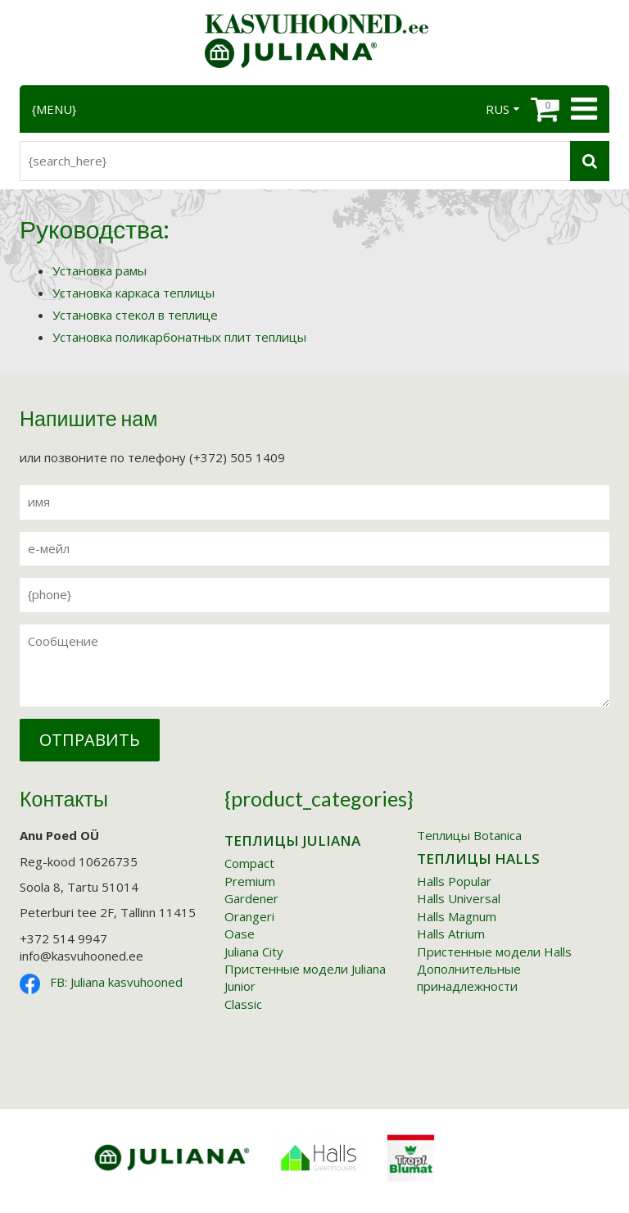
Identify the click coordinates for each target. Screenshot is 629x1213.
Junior (240, 986)
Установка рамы (99, 270)
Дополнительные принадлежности (469, 977)
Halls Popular (454, 881)
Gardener (251, 898)
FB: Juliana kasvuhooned (116, 982)
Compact (249, 863)
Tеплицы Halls (478, 858)
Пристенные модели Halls (494, 951)
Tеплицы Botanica (469, 835)
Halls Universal (458, 898)
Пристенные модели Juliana (305, 969)
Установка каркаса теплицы (133, 292)
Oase (239, 933)
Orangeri (249, 916)
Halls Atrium (451, 933)
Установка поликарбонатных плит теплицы (179, 337)
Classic (243, 1004)
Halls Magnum (456, 916)
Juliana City (253, 951)
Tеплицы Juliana (292, 840)
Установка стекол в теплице (135, 315)
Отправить (89, 740)
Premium (249, 881)
